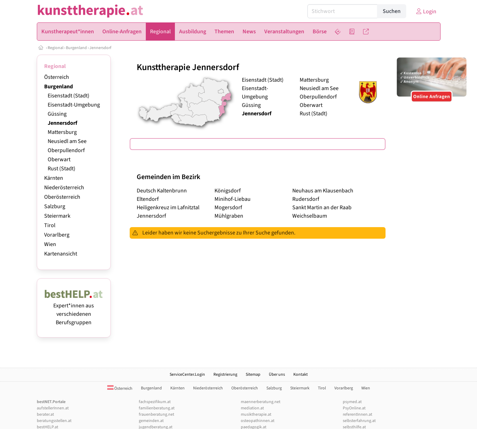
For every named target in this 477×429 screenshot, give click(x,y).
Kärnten (53, 178)
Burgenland (76, 48)
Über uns (277, 374)
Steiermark (57, 216)
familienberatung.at (157, 408)
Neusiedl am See (67, 141)
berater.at (45, 414)
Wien (50, 244)
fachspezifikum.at (155, 402)
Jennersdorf (100, 48)
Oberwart (59, 159)
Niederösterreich (64, 187)
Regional (55, 48)
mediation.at (252, 408)
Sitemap (253, 374)
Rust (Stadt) (61, 168)
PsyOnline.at (354, 408)
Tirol (49, 225)
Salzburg (54, 206)
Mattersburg (62, 132)
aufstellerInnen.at (53, 408)
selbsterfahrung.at (359, 421)
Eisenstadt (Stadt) (68, 96)
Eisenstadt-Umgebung (74, 105)
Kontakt (300, 374)
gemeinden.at (151, 421)
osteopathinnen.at (257, 421)
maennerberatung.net (260, 402)
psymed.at (352, 402)
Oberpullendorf (66, 150)
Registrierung (225, 374)
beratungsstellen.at (54, 421)
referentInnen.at (357, 414)
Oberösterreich (62, 197)
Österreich (56, 77)
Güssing (57, 114)
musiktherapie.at (256, 414)
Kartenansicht (60, 254)
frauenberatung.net (156, 414)
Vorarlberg (56, 235)
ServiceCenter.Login (187, 374)
